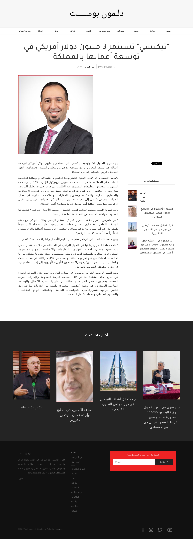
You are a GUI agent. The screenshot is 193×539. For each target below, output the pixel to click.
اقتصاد (89, 30)
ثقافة (72, 30)
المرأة (40, 30)
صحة (168, 30)
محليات (120, 30)
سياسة (152, 30)
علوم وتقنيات (24, 30)
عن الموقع (77, 457)
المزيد (20, 479)
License (59, 529)
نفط (56, 30)
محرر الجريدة (89, 67)
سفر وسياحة (104, 30)
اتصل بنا (75, 461)
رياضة (136, 30)
